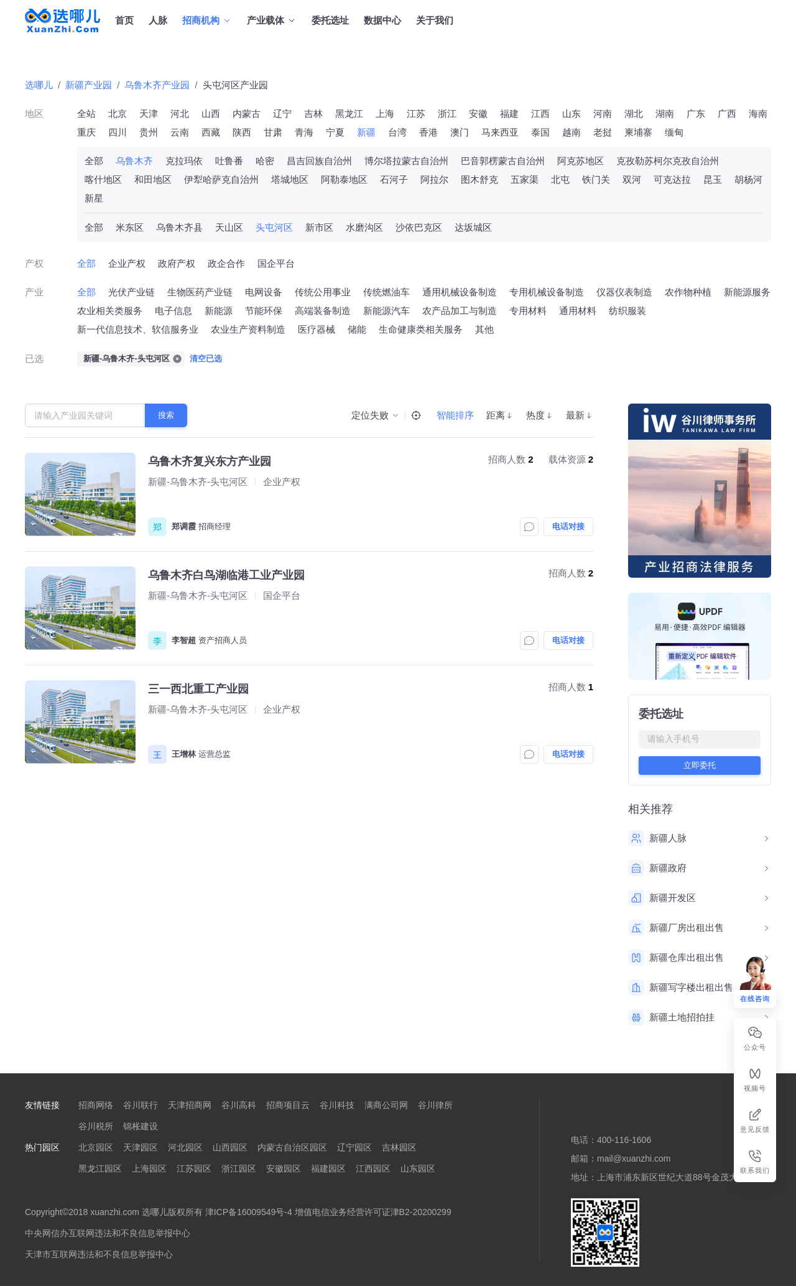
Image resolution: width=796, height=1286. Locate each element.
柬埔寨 (638, 132)
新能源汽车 (386, 310)
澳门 (459, 132)
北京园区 (95, 1147)
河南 (602, 113)
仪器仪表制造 (624, 292)
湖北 (633, 113)
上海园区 (149, 1168)
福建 (509, 113)
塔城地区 (289, 179)
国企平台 (276, 263)
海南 (758, 113)
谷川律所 (435, 1105)
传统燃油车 (386, 292)
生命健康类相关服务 (421, 329)
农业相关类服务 (109, 310)
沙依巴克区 (419, 227)
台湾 (397, 132)
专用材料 (528, 310)
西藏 (210, 132)
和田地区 (153, 179)
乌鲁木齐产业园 (157, 85)
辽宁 (282, 113)
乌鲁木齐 (134, 160)
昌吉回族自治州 (319, 160)
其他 (484, 329)
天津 (148, 113)
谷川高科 (238, 1105)
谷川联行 (140, 1105)
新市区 (319, 227)
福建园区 (328, 1168)
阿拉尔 (434, 179)
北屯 (560, 179)
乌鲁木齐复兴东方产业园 (209, 461)
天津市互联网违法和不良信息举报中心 (99, 1254)
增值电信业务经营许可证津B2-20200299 (373, 1212)
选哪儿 (39, 85)
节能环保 (263, 310)
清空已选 (206, 358)
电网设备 (263, 292)
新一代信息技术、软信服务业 (137, 329)
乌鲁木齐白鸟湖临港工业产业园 (226, 575)
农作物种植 (688, 292)
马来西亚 (500, 132)
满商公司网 (386, 1105)
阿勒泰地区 (344, 179)
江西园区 (373, 1168)
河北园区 (185, 1147)
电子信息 (173, 310)
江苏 (416, 113)
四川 (117, 132)
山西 (210, 113)
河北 (179, 113)
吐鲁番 (229, 160)
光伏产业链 (131, 292)
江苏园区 (194, 1168)
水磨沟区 (364, 227)
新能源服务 (747, 292)
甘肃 (273, 132)
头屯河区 (274, 227)
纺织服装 (627, 310)
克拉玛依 (184, 160)
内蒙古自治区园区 (292, 1147)
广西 (727, 113)
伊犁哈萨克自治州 (221, 179)
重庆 (86, 132)
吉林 (313, 113)
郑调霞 (184, 526)
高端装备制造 (323, 310)
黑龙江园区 (100, 1168)
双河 (631, 179)
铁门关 (596, 179)
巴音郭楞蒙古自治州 (503, 160)
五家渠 (525, 179)
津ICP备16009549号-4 (248, 1212)
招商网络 (95, 1105)
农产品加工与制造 (459, 310)
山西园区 (230, 1147)
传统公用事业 (323, 292)
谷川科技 (337, 1105)
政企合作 (226, 263)
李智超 (184, 640)
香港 (428, 132)
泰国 (540, 132)
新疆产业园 (88, 85)
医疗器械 (316, 329)
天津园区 (140, 1147)
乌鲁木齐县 (179, 227)
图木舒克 (479, 179)
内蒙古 (247, 113)
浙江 (447, 113)
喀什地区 (103, 179)
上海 (385, 113)
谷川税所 (95, 1126)
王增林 (184, 754)
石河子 (394, 179)
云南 (179, 132)
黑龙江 (349, 113)
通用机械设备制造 (459, 292)
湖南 (664, 113)
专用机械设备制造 (546, 292)
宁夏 (335, 132)
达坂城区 (473, 227)
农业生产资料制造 (248, 329)
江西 (540, 113)
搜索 (166, 415)
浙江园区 (238, 1168)
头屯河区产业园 (235, 85)
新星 (94, 198)
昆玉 (712, 179)
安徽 (478, 113)
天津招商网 (189, 1105)
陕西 (242, 132)
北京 (117, 113)
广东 (696, 113)
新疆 (366, 132)
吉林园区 (399, 1147)
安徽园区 (283, 1168)
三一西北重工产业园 (198, 689)
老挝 (602, 132)
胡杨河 (748, 179)
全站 (86, 113)
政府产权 (176, 263)
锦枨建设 (140, 1126)
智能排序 (455, 415)
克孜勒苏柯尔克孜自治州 (667, 160)
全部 (94, 160)
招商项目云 (288, 1105)
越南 (571, 132)
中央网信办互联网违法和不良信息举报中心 (107, 1233)
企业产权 (127, 263)
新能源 (219, 310)
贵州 (148, 132)
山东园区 (417, 1168)
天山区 (229, 227)
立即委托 (699, 765)
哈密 (265, 160)
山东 (571, 113)
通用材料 (577, 310)
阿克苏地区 (580, 160)
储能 (357, 329)
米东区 (130, 227)
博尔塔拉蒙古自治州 (406, 160)
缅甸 (674, 132)
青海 (304, 132)
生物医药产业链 (200, 292)
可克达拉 (672, 179)
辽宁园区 (354, 1147)
